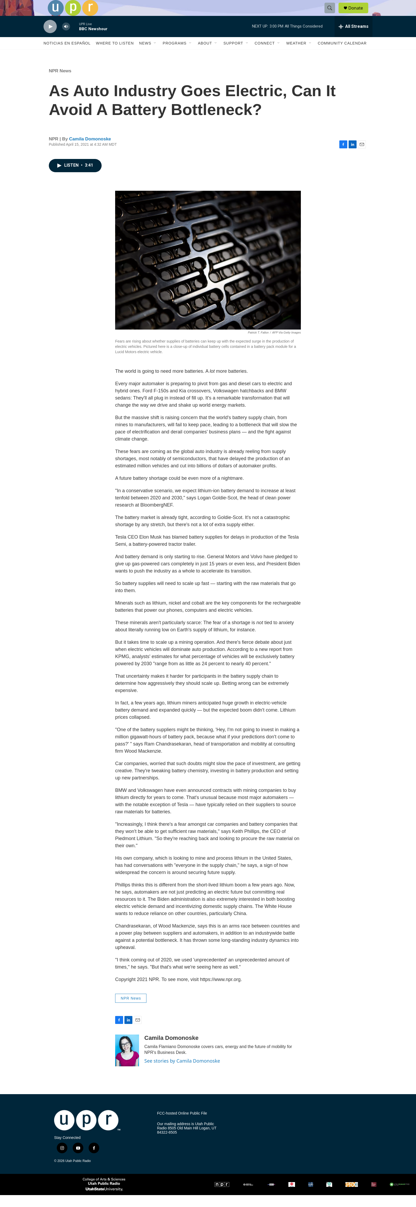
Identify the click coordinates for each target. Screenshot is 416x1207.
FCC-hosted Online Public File (182, 1125)
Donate (359, 14)
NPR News (60, 82)
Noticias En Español (67, 55)
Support (233, 55)
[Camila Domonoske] (127, 1062)
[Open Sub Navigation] (155, 55)
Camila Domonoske (90, 150)
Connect (265, 55)
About (205, 55)
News (145, 55)
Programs (175, 55)
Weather (296, 55)
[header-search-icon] (332, 14)
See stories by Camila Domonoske (182, 1073)
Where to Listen (115, 55)
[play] (50, 39)
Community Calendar (342, 55)
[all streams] (353, 38)
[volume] (66, 39)
